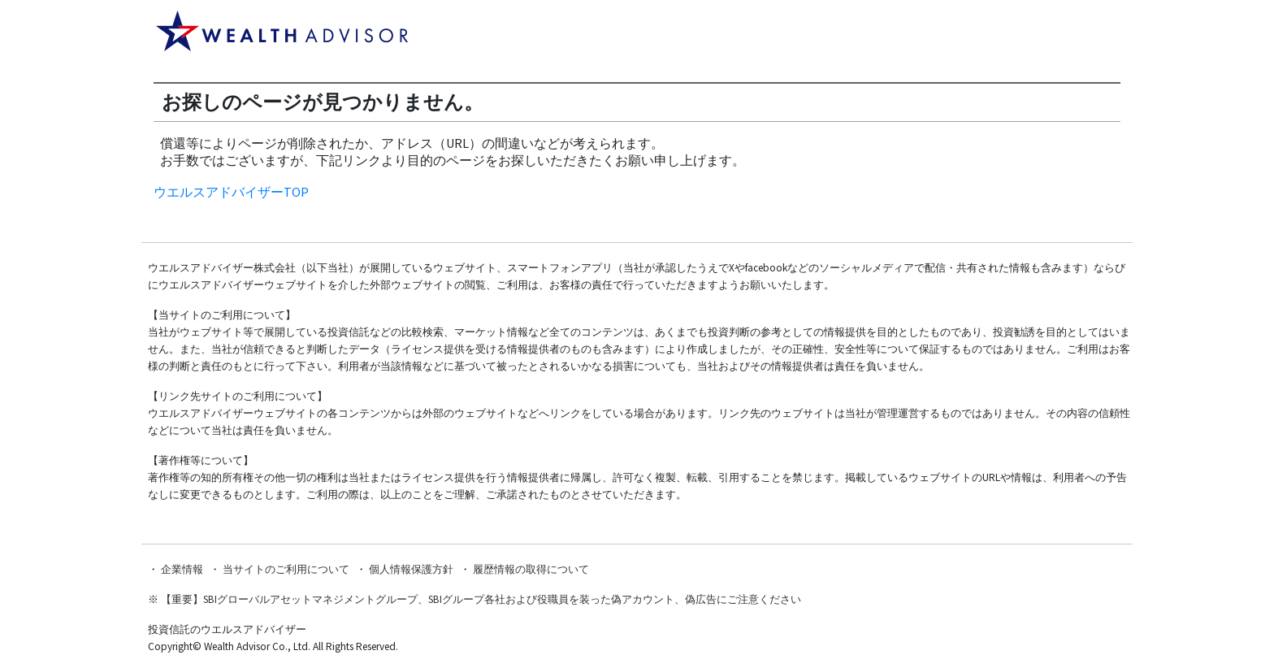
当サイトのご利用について (286, 569)
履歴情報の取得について (531, 569)
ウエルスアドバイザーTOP (231, 192)
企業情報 (182, 569)
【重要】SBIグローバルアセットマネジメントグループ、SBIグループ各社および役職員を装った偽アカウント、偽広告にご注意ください (481, 599)
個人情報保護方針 (411, 569)
